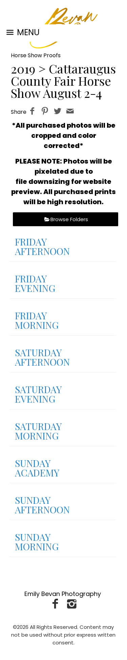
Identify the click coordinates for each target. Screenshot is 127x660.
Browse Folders (69, 219)
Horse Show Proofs (36, 55)
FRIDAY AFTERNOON (42, 246)
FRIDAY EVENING (35, 283)
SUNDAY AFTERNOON (42, 505)
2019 (23, 68)
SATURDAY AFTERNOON (42, 357)
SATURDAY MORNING (38, 431)
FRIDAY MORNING (37, 320)
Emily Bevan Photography (62, 594)
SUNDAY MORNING (37, 542)
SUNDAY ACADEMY (37, 468)
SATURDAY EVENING (38, 394)
